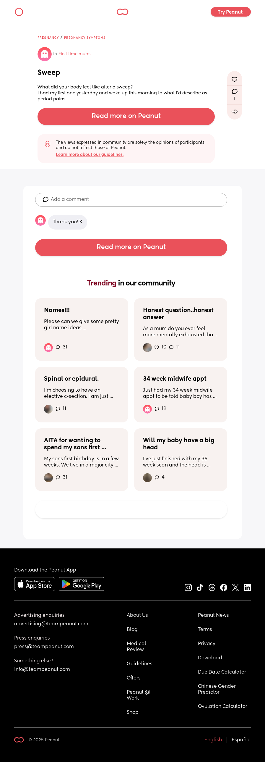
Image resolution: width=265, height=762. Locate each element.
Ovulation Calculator (222, 706)
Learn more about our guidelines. (89, 155)
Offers (134, 678)
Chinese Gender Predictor (217, 689)
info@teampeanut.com (42, 669)
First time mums (75, 54)
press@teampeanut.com (44, 647)
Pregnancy (48, 37)
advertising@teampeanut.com (51, 624)
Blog (132, 629)
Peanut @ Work (139, 695)
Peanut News (213, 615)
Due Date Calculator (222, 672)
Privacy (206, 644)
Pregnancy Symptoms (84, 37)
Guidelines (139, 664)
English (213, 740)
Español (241, 740)
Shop (133, 712)
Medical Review (137, 647)
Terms (205, 629)
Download (210, 658)
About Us (137, 615)
